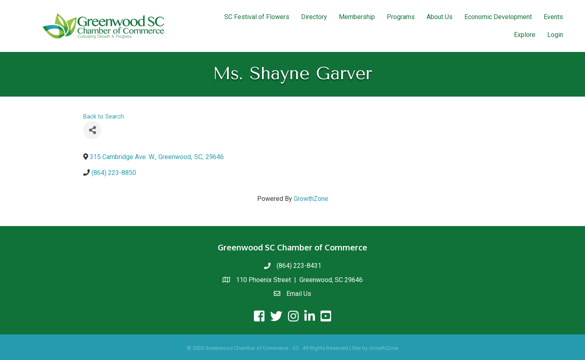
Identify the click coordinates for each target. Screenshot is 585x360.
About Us (440, 17)
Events (553, 17)
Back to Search (103, 116)
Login (555, 35)
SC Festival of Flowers (256, 17)
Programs (401, 17)
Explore (524, 35)
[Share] (92, 130)
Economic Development (498, 17)
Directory (314, 17)
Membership (357, 17)
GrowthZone (311, 199)
